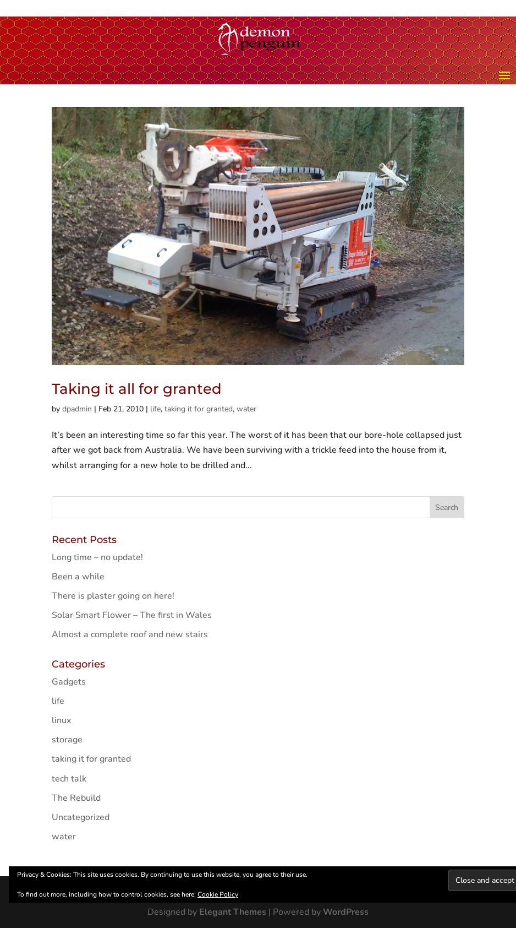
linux (61, 720)
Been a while (78, 577)
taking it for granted (198, 409)
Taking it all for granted (137, 389)
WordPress (346, 912)
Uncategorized (80, 817)
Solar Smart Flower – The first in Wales (132, 615)
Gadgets (69, 682)
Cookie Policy (217, 894)
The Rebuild (76, 798)
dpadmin (77, 409)
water (246, 409)
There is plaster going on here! (113, 596)
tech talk (69, 779)
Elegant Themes (232, 912)
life (155, 409)
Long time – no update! (97, 557)
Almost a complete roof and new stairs (130, 634)
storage (67, 740)
